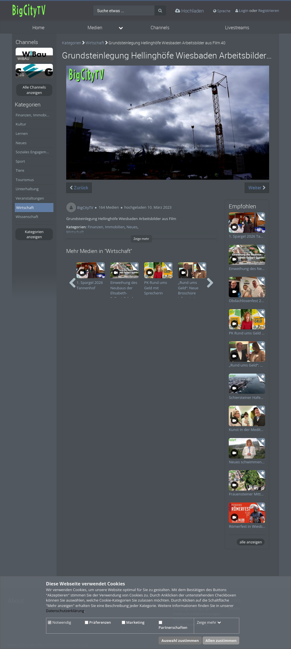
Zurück (79, 188)
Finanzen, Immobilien (34, 115)
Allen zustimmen (220, 640)
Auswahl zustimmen (180, 640)
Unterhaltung (27, 188)
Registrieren (268, 10)
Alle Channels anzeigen (34, 90)
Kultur (21, 124)
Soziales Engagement (34, 151)
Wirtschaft (25, 207)
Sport (20, 161)
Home (38, 28)
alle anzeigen (251, 542)
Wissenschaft (27, 216)
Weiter (256, 188)
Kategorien (71, 42)
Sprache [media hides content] (221, 10)
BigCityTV (85, 207)
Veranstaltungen (30, 198)
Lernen (22, 133)
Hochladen (189, 10)
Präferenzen (98, 622)
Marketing (133, 622)
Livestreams (237, 28)
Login (243, 10)
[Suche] (160, 10)
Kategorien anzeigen (34, 234)
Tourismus (25, 179)
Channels (160, 28)
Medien (95, 28)
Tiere (20, 170)
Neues (21, 142)
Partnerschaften (173, 625)
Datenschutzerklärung (65, 610)
